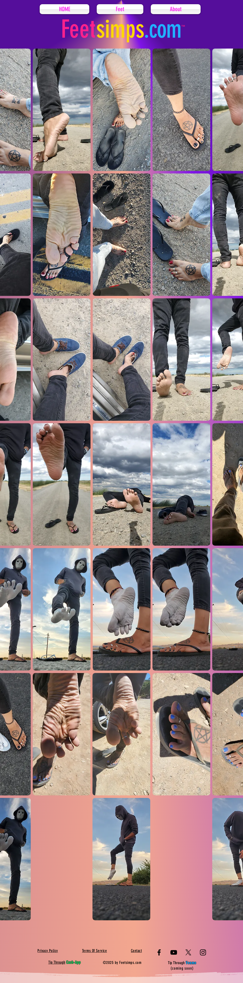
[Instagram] (203, 952)
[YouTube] (174, 952)
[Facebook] (159, 952)
